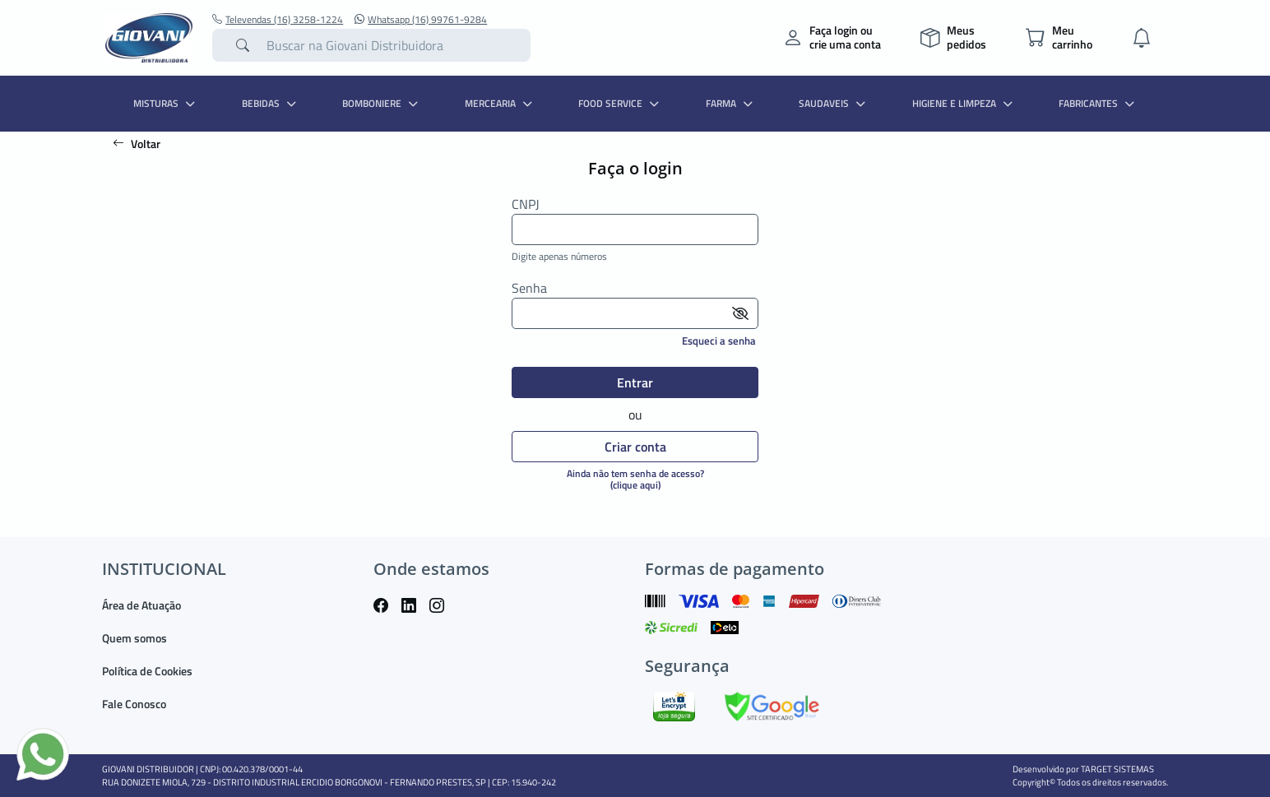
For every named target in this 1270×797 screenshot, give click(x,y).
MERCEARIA (500, 103)
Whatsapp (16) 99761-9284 (421, 19)
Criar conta (635, 446)
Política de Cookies (147, 670)
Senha (529, 288)
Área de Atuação (141, 605)
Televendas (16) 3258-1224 (277, 19)
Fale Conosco (134, 703)
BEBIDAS (271, 103)
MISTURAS (166, 103)
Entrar (635, 382)
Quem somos (134, 637)
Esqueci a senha (719, 340)
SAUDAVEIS (834, 103)
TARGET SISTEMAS (1117, 769)
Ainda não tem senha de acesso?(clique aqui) (635, 479)
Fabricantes (1098, 103)
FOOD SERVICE (620, 103)
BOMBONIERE (382, 103)
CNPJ (526, 204)
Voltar (136, 143)
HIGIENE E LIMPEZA (964, 103)
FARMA (731, 103)
